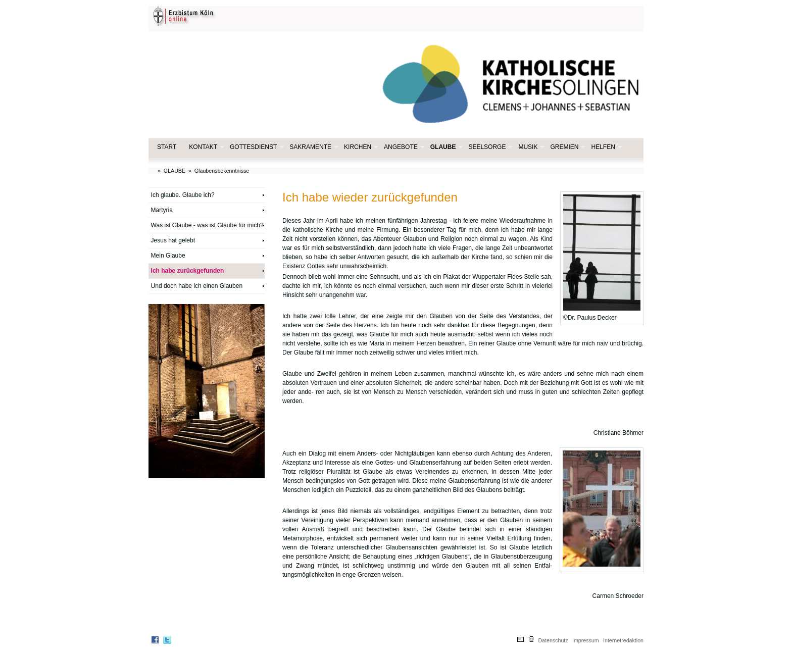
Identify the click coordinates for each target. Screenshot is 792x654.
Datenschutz (553, 640)
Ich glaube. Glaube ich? (183, 194)
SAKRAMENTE (312, 147)
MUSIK (530, 147)
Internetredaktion (623, 640)
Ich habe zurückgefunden (187, 270)
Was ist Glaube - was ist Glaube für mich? (207, 225)
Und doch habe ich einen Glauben (196, 285)
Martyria (162, 210)
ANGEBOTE (403, 147)
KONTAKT (205, 147)
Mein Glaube (168, 255)
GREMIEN (566, 147)
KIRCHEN (360, 147)
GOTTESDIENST (256, 147)
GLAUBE (445, 147)
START (166, 146)
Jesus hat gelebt (173, 240)
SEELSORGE (489, 147)
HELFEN (605, 147)
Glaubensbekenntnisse (221, 171)
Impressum (585, 640)
